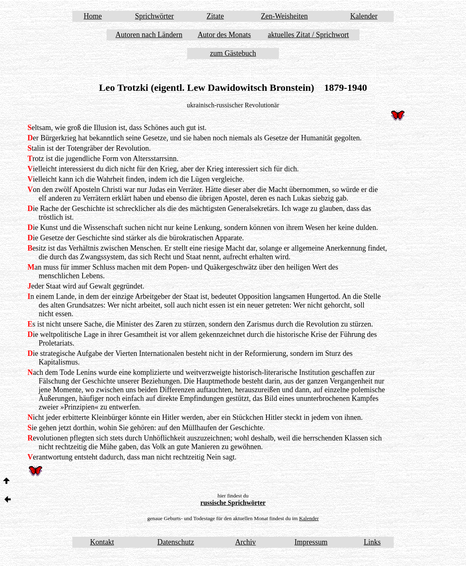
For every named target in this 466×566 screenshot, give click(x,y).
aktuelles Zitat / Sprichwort (308, 35)
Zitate (215, 16)
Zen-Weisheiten (284, 16)
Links (372, 542)
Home (93, 16)
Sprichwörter (154, 16)
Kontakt (102, 542)
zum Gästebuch (233, 53)
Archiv (245, 542)
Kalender (364, 16)
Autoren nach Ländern (149, 35)
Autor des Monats (224, 35)
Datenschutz (175, 542)
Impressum (311, 542)
